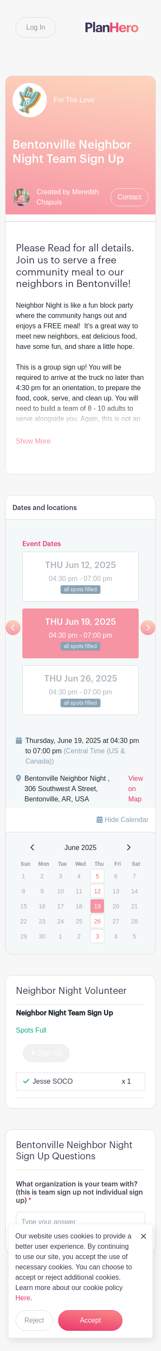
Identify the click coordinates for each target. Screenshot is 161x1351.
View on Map (135, 789)
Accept (90, 1320)
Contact (129, 197)
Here (22, 1298)
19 (97, 906)
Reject (34, 1320)
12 (97, 891)
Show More (33, 441)
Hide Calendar (123, 819)
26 (97, 921)
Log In (35, 27)
